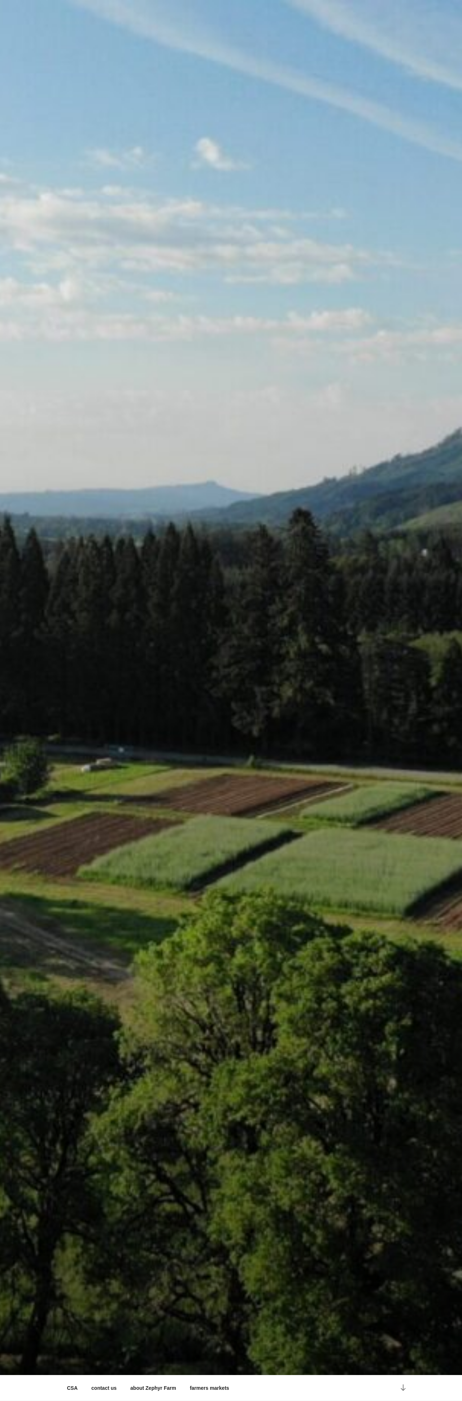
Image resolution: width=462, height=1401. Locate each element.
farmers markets (209, 1388)
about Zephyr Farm (153, 1388)
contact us (104, 1388)
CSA (72, 1388)
